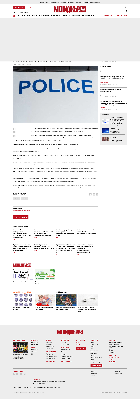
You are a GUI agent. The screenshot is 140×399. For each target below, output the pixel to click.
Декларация (94, 375)
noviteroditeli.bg (54, 2)
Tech (92, 348)
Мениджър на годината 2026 (116, 347)
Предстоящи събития (116, 342)
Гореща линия (114, 357)
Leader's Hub (94, 351)
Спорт (78, 342)
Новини (111, 350)
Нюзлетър (80, 348)
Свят (28, 15)
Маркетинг (65, 15)
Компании (49, 344)
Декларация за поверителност (34, 387)
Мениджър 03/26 (95, 2)
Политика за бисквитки (52, 387)
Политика (34, 342)
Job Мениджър (50, 358)
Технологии (55, 15)
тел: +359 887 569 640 (39, 383)
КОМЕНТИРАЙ (21, 217)
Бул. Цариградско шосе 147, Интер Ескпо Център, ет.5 (49, 381)
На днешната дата (67, 356)
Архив (92, 359)
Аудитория (94, 373)
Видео (78, 344)
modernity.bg (44, 2)
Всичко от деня (88, 15)
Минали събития (114, 344)
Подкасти (116, 15)
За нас (92, 371)
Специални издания (97, 362)
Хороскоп (64, 354)
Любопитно (76, 15)
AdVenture (94, 353)
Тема (92, 346)
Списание (108, 15)
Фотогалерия (65, 349)
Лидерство (49, 354)
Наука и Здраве (66, 361)
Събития (124, 15)
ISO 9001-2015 (118, 373)
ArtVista (93, 355)
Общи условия (17, 387)
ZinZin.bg (71, 2)
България (21, 15)
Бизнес (34, 15)
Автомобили (80, 340)
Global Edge (94, 344)
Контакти (112, 362)
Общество (34, 344)
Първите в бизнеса (82, 2)
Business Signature (96, 357)
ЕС (32, 354)
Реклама (63, 342)
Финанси (49, 342)
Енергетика (50, 346)
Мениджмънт (44, 15)
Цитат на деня (66, 358)
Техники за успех (51, 356)
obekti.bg (63, 2)
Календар (112, 352)
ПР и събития (65, 344)
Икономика (49, 348)
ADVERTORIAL (105, 114)
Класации (64, 352)
